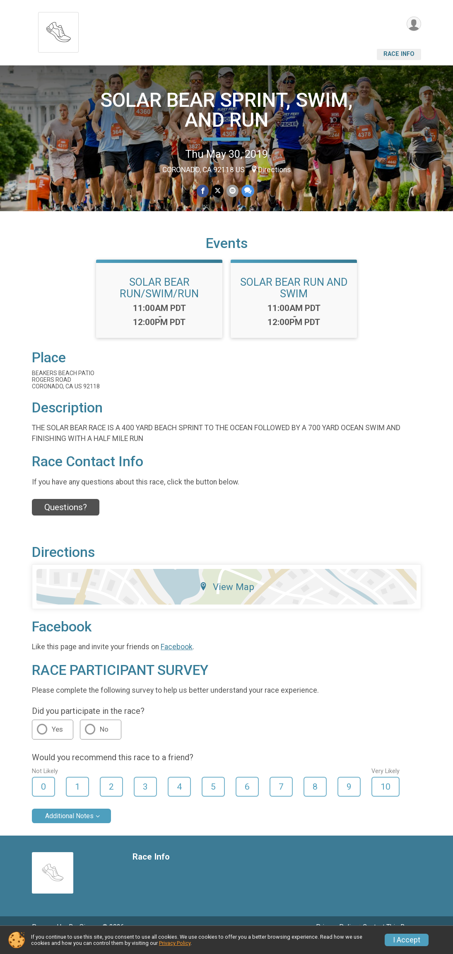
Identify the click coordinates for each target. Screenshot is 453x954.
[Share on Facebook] (203, 191)
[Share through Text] (247, 191)
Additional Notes (69, 827)
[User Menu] (413, 24)
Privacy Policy (174, 943)
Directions (274, 170)
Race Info (398, 54)
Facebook (177, 658)
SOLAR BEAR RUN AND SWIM (294, 299)
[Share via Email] (232, 191)
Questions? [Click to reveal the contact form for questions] (65, 519)
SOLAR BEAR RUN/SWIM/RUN (159, 299)
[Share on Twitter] (218, 191)
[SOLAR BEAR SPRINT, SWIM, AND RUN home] (58, 30)
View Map (226, 598)
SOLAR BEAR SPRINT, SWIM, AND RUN (226, 110)
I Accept (406, 940)
